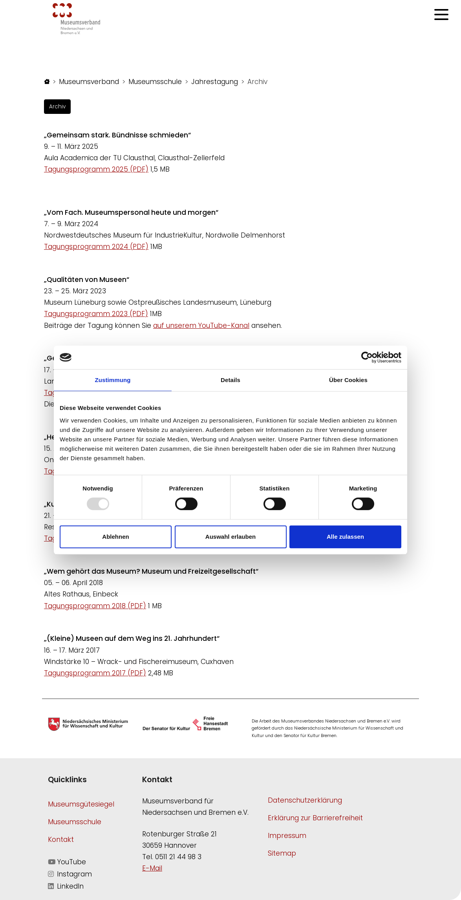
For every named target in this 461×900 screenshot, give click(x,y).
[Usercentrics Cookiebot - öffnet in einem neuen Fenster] (367, 357)
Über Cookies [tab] (348, 380)
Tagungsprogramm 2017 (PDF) (95, 673)
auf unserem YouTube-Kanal (201, 325)
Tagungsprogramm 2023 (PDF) (96, 313)
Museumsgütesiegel (81, 804)
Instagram (70, 874)
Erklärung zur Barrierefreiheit (315, 818)
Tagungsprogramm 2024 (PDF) (96, 246)
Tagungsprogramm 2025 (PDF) (96, 169)
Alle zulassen (345, 536)
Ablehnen (115, 536)
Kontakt (61, 839)
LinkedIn (66, 886)
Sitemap (282, 853)
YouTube (67, 862)
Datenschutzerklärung (305, 800)
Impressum (287, 835)
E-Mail (152, 868)
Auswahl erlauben (230, 536)
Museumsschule (74, 822)
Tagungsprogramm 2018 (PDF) (95, 606)
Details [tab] (230, 380)
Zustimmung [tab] (113, 380)
